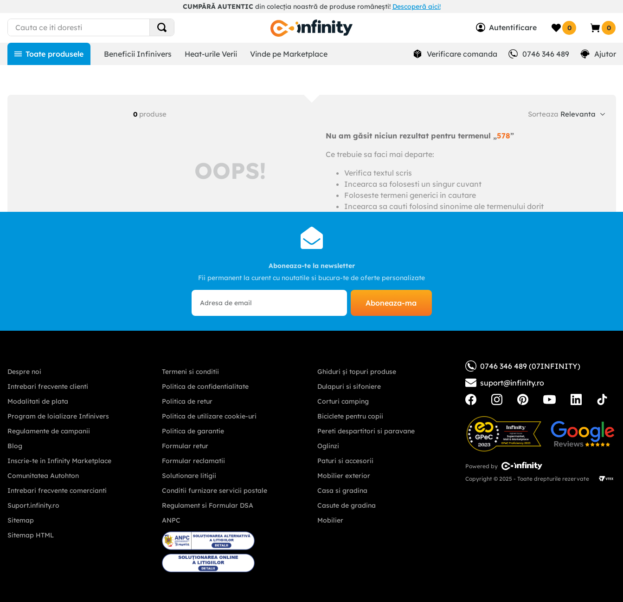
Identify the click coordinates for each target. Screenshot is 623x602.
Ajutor (605, 54)
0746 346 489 (545, 54)
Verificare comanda (462, 54)
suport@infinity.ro (512, 382)
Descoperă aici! (416, 6)
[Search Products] (162, 27)
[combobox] (107, 27)
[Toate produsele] (48, 54)
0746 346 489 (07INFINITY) (522, 366)
